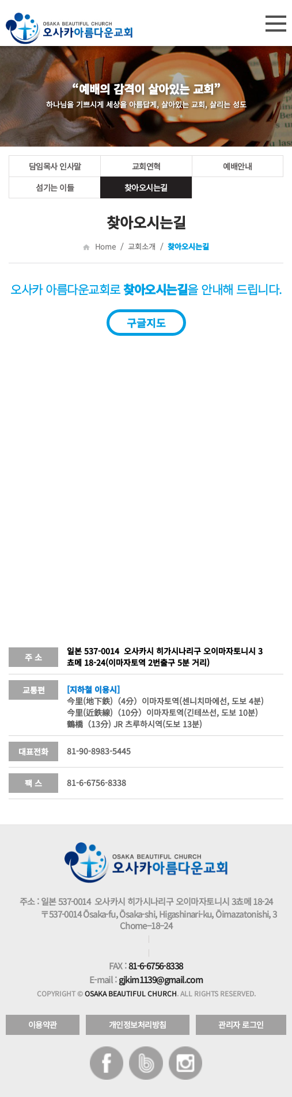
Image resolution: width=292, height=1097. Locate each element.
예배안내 (237, 166)
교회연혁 (146, 166)
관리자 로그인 (241, 1024)
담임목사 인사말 (55, 166)
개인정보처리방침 (137, 1024)
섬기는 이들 (55, 187)
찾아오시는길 (146, 187)
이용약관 (42, 1024)
